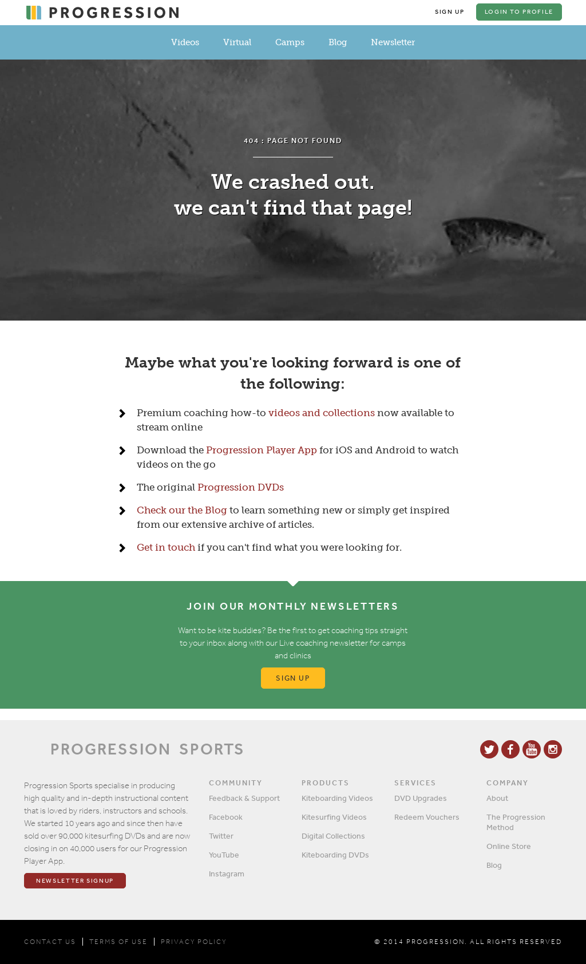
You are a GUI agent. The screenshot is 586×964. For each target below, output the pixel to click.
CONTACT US (50, 942)
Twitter (221, 836)
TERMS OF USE (118, 942)
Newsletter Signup (75, 880)
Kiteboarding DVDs (335, 855)
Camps (289, 42)
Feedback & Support (244, 798)
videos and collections (321, 412)
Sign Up (450, 11)
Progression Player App (261, 450)
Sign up (293, 678)
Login (519, 11)
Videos (185, 42)
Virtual (237, 42)
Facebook (226, 817)
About (497, 798)
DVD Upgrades (420, 798)
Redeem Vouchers (427, 817)
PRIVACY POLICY (194, 942)
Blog (337, 42)
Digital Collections (333, 836)
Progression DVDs (240, 487)
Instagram (226, 873)
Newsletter (393, 42)
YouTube (224, 855)
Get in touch (166, 547)
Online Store (508, 846)
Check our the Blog (182, 510)
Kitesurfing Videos (334, 817)
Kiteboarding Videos (337, 798)
